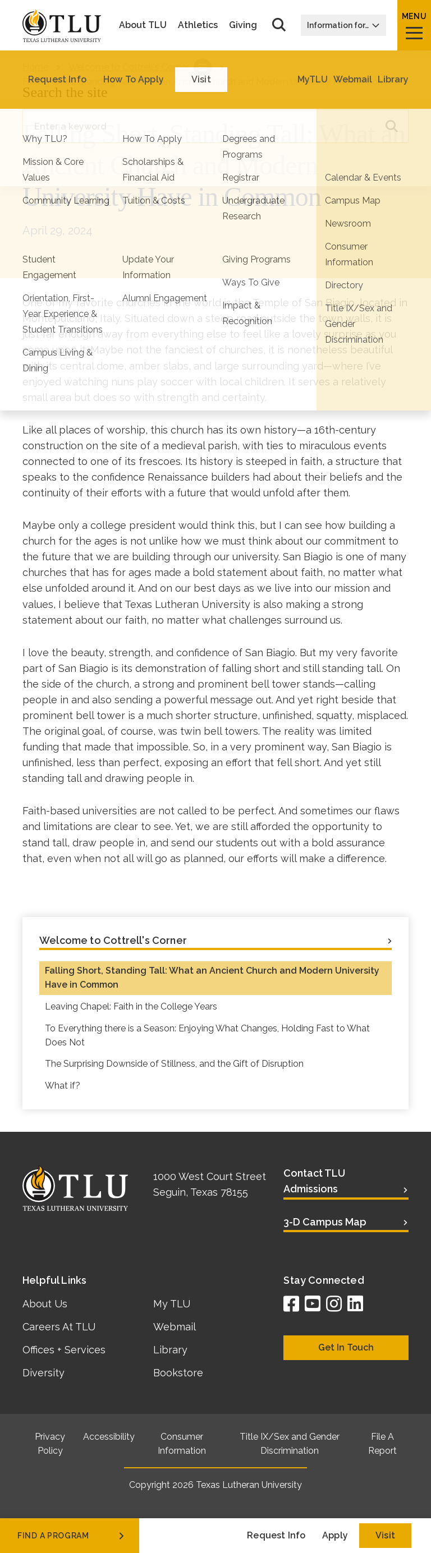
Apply (335, 1535)
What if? (62, 1085)
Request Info (276, 1535)
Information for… (343, 25)
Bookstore (178, 1373)
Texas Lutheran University (249, 1485)
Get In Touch (346, 1347)
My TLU (171, 1304)
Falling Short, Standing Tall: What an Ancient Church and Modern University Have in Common (212, 977)
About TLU (143, 25)
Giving (243, 25)
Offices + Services (64, 1350)
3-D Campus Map (324, 1222)
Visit (385, 1535)
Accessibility (109, 1436)
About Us (44, 1304)
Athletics (198, 25)
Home (35, 67)
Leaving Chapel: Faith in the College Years (131, 1006)
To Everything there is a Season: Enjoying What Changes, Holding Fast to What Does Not (207, 1035)
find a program (71, 1535)
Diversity (43, 1373)
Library (170, 1350)
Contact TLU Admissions (314, 1181)
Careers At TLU (58, 1327)
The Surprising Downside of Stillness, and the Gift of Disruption (174, 1063)
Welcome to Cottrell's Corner (128, 67)
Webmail (174, 1327)
